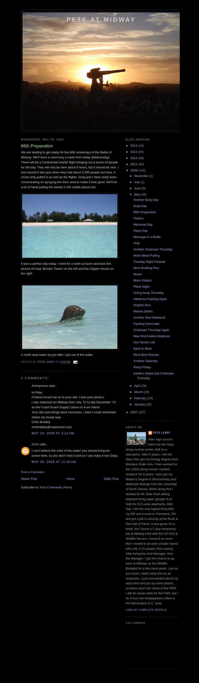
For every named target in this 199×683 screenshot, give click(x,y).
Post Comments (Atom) (56, 487)
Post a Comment (32, 472)
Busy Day (140, 206)
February (141, 398)
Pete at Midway (101, 19)
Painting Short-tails (146, 324)
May (137, 194)
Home (70, 479)
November (141, 176)
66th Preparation (144, 212)
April (137, 386)
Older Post (111, 479)
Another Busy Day (145, 200)
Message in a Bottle (146, 237)
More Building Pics (146, 268)
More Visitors (142, 280)
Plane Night (141, 286)
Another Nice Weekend (149, 317)
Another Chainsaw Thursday (152, 249)
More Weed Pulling (146, 255)
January (140, 404)
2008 (134, 170)
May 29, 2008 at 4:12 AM (53, 433)
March (139, 392)
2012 (134, 158)
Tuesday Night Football (149, 262)
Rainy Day (140, 231)
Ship (136, 243)
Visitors (138, 218)
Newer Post (29, 479)
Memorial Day (142, 224)
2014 (134, 145)
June (138, 188)
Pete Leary (161, 432)
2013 (134, 152)
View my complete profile (146, 610)
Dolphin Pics (141, 305)
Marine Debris (143, 311)
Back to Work (142, 348)
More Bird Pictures (146, 355)
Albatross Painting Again (150, 299)
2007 (134, 412)
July (137, 182)
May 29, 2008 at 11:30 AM (54, 462)
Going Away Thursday (148, 293)
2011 (134, 164)
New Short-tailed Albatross (151, 336)
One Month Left (144, 342)
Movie (137, 274)
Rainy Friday (142, 367)
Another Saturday (145, 361)
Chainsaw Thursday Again (151, 330)
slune (35, 444)
